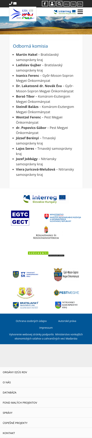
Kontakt (9, 433)
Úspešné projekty (15, 423)
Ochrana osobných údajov (31, 321)
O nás (7, 382)
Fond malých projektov (20, 402)
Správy (7, 412)
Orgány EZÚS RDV (15, 372)
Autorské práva (67, 321)
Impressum (46, 327)
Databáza (9, 392)
